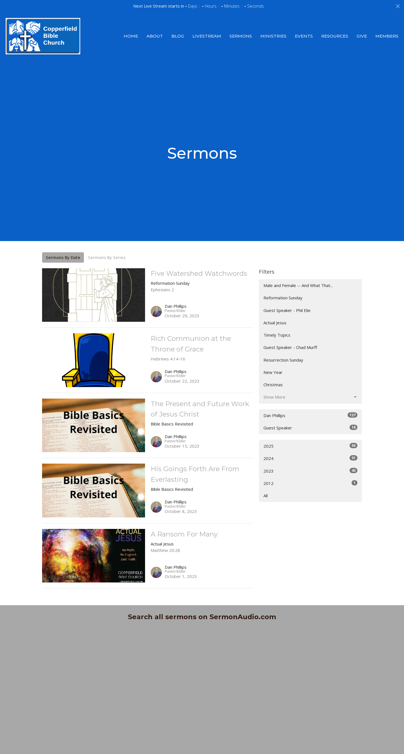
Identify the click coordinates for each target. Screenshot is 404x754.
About (154, 36)
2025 (310, 446)
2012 (310, 483)
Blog (177, 36)
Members (386, 36)
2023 (310, 471)
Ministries (273, 36)
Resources (334, 36)
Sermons (240, 36)
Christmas (273, 384)
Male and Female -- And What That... (298, 285)
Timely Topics (276, 335)
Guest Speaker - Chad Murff (290, 347)
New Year (273, 372)
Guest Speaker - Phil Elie (287, 310)
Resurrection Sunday (283, 360)
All (265, 495)
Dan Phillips (310, 415)
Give (362, 36)
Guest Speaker (310, 428)
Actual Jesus (274, 322)
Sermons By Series (107, 257)
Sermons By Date (63, 257)
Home (131, 36)
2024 (310, 458)
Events (304, 36)
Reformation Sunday (282, 297)
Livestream (206, 36)
